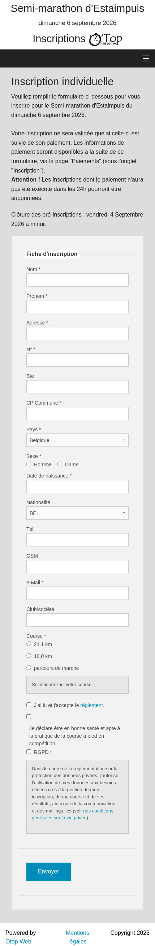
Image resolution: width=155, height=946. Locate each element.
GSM (32, 556)
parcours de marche (57, 668)
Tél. (30, 529)
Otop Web (18, 941)
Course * (36, 636)
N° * (30, 349)
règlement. (92, 705)
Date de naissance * (49, 476)
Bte (30, 376)
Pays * (33, 429)
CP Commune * (43, 403)
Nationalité (38, 502)
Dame (71, 464)
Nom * (33, 269)
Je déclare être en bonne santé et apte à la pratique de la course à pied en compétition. (74, 735)
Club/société (40, 609)
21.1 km (43, 644)
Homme (43, 464)
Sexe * (33, 456)
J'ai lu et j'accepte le (69, 705)
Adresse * (37, 323)
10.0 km (43, 656)
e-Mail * (34, 582)
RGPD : (42, 752)
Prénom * (36, 296)
